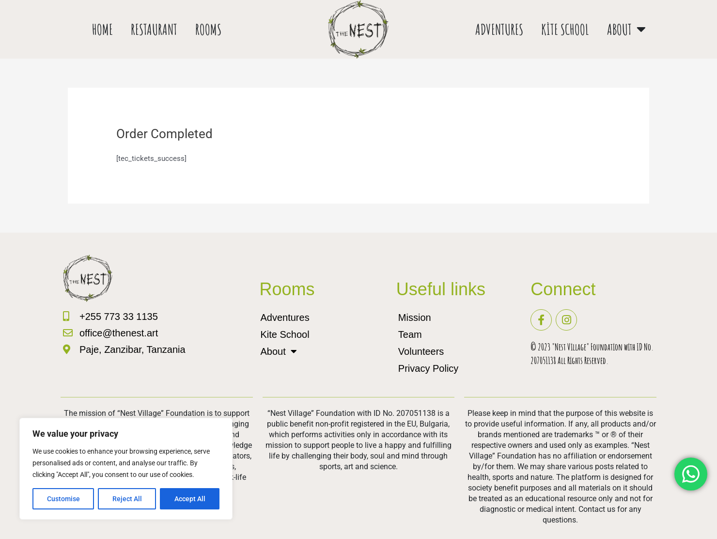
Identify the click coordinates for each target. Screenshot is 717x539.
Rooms (208, 29)
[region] (126, 469)
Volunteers (421, 351)
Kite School (565, 29)
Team (410, 334)
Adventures (499, 29)
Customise (63, 499)
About (626, 29)
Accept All (189, 499)
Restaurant (154, 29)
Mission (414, 317)
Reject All (127, 499)
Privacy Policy (428, 368)
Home (102, 29)
